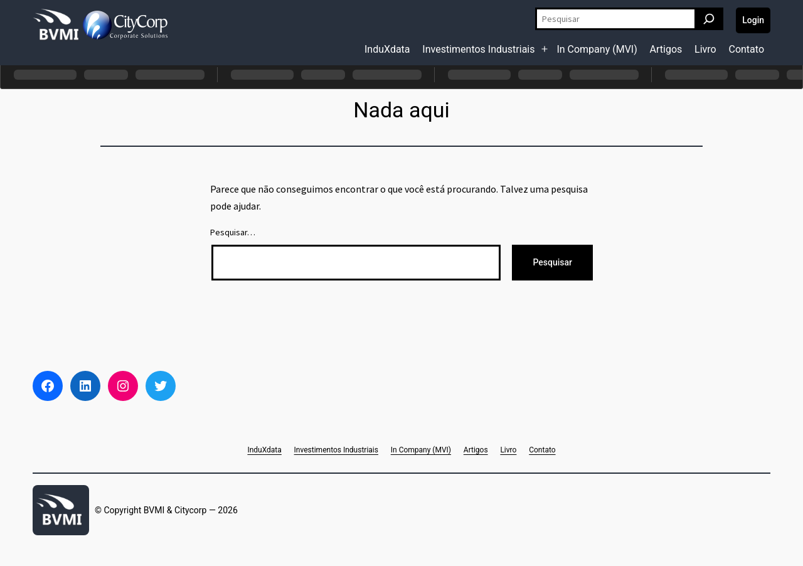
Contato (746, 49)
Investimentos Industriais (478, 49)
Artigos (666, 49)
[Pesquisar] (708, 19)
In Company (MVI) (596, 49)
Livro (705, 49)
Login (753, 20)
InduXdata (387, 49)
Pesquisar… (232, 232)
